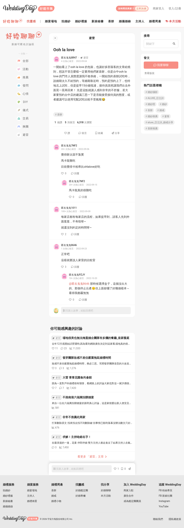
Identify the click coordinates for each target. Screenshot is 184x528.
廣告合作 (129, 495)
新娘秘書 (8, 501)
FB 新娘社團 (165, 495)
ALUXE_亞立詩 (154, 98)
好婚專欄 (80, 495)
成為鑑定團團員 (132, 501)
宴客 (165, 116)
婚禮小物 (56, 501)
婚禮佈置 (32, 501)
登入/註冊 (175, 8)
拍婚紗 (6, 490)
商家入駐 (129, 490)
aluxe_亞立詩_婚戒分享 (159, 122)
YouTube (163, 506)
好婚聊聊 (106, 490)
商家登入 (158, 8)
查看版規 (149, 73)
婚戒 (160, 110)
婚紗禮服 (8, 495)
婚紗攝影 (151, 92)
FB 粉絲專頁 (165, 490)
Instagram (164, 501)
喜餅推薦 (151, 128)
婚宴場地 (32, 490)
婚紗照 (150, 104)
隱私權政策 (175, 519)
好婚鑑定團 (82, 490)
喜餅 (58, 114)
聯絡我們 (158, 519)
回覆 (75, 173)
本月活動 (173, 21)
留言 (83, 133)
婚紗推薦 (151, 116)
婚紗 (163, 104)
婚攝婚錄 (8, 506)
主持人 (31, 495)
